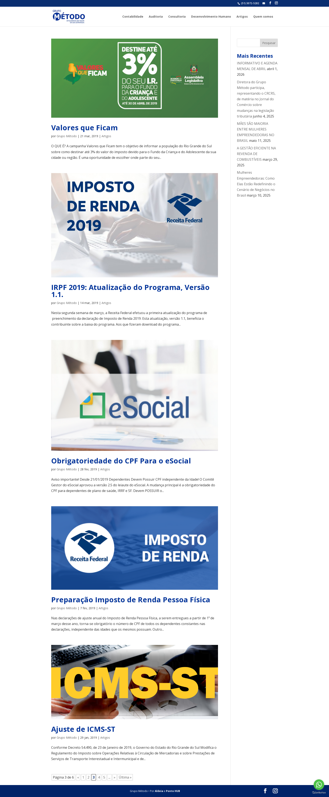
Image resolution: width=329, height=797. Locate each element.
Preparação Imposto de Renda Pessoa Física (130, 599)
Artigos (242, 16)
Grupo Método (67, 136)
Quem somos (263, 16)
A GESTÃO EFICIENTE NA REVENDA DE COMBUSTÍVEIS (256, 154)
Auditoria (156, 16)
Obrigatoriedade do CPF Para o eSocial (121, 461)
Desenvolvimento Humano (211, 16)
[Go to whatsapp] (319, 784)
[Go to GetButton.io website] (319, 792)
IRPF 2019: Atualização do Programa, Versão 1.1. (130, 290)
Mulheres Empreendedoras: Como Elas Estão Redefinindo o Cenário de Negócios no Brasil (256, 184)
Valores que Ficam (84, 127)
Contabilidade (132, 16)
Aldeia (159, 791)
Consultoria (177, 16)
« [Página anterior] (78, 777)
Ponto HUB (173, 791)
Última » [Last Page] (125, 777)
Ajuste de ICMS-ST (83, 729)
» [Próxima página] (114, 777)
